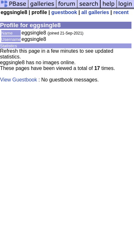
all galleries (95, 12)
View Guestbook (18, 79)
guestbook (64, 12)
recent (121, 12)
